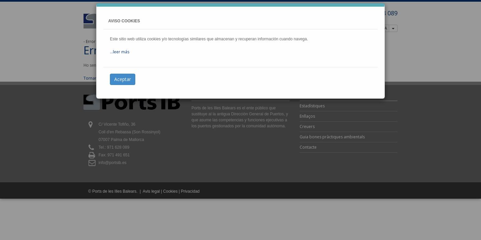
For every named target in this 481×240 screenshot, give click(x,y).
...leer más (119, 52)
